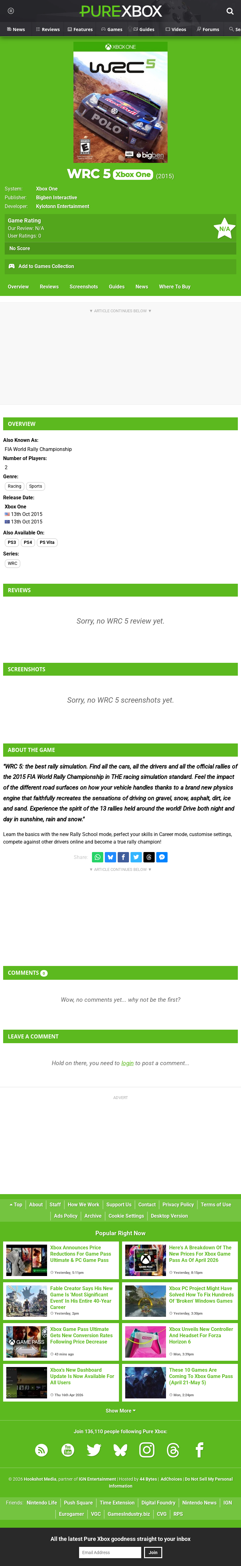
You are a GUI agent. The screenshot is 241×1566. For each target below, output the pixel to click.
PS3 (12, 542)
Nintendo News (199, 1503)
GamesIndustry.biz (129, 1514)
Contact (147, 1205)
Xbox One (47, 189)
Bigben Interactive (56, 198)
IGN (227, 1503)
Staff (55, 1205)
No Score (19, 248)
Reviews (49, 287)
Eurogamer (71, 1514)
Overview (18, 287)
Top (16, 1205)
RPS (178, 1514)
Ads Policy (66, 1216)
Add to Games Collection (41, 266)
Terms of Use (216, 1205)
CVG (162, 1514)
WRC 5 (110, 173)
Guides (117, 287)
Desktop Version (169, 1216)
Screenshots (84, 287)
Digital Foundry (158, 1503)
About (36, 1205)
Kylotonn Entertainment (62, 206)
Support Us (118, 1205)
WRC (12, 563)
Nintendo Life (42, 1503)
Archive (93, 1216)
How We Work (83, 1205)
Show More (121, 1411)
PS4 (28, 542)
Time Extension (117, 1503)
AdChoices (171, 1479)
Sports (35, 486)
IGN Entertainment (97, 1479)
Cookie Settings (126, 1216)
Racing (14, 486)
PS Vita (47, 542)
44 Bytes (148, 1479)
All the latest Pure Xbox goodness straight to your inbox (120, 1539)
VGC (96, 1514)
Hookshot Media (40, 1479)
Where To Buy (174, 287)
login (127, 1063)
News (142, 287)
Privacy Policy (178, 1205)
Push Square (78, 1503)
